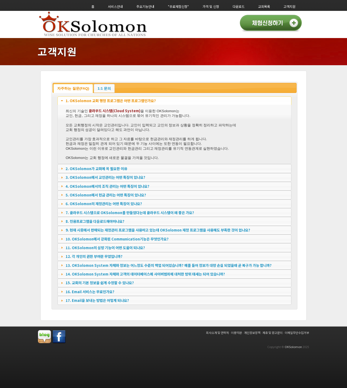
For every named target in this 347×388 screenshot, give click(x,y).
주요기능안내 (145, 6)
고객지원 (289, 6)
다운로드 (239, 6)
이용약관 (236, 332)
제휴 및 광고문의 (272, 332)
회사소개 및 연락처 (217, 332)
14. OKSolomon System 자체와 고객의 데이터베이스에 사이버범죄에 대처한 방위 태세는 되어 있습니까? (145, 274)
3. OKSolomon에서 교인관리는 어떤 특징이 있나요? (105, 177)
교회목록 (264, 6)
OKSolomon (293, 347)
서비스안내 (115, 6)
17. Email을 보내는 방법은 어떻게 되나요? (97, 300)
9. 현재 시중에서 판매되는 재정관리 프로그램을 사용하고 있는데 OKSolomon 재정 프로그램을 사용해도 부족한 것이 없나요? (158, 230)
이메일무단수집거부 (297, 332)
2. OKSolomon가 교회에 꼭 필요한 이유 (96, 168)
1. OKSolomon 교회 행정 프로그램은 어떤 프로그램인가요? (111, 100)
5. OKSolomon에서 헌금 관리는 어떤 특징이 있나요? (106, 195)
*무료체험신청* (178, 6)
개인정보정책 (252, 332)
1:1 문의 (104, 88)
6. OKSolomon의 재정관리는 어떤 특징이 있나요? (104, 203)
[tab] (174, 100)
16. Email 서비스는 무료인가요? (90, 291)
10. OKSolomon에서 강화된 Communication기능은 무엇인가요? (117, 239)
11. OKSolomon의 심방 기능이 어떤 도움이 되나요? (105, 247)
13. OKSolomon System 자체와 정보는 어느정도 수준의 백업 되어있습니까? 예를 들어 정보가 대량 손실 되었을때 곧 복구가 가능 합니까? (169, 265)
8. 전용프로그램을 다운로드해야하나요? (95, 221)
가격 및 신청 (211, 6)
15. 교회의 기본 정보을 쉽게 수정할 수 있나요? (100, 282)
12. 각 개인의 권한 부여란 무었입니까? (94, 256)
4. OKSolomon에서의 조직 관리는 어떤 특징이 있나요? (107, 186)
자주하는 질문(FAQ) (73, 88)
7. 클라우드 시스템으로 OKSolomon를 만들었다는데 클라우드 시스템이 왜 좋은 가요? (130, 212)
